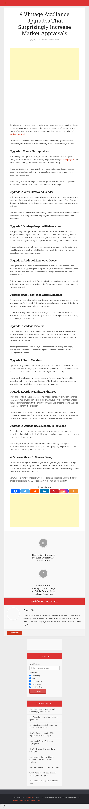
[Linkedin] (44, 491)
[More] (73, 491)
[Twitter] (25, 491)
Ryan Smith (54, 40)
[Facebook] (15, 491)
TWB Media (29, 797)
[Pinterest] (54, 491)
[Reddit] (34, 491)
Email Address (34, 664)
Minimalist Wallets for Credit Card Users (44, 767)
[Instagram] (64, 491)
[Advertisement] (44, 64)
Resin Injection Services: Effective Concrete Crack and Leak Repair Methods (41, 759)
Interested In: (34, 672)
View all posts (14, 633)
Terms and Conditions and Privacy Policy (27, 800)
